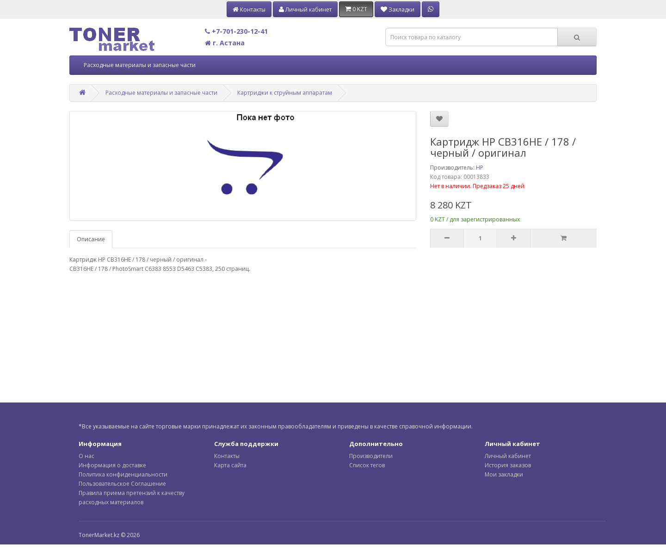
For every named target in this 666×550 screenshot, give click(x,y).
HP (479, 167)
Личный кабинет (508, 456)
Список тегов (367, 465)
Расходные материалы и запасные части (140, 65)
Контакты (227, 456)
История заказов (508, 465)
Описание (91, 239)
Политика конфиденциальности (123, 474)
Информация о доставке (112, 465)
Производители (371, 456)
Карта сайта (230, 465)
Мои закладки (504, 474)
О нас (86, 456)
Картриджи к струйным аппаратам (284, 93)
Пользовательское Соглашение (122, 484)
